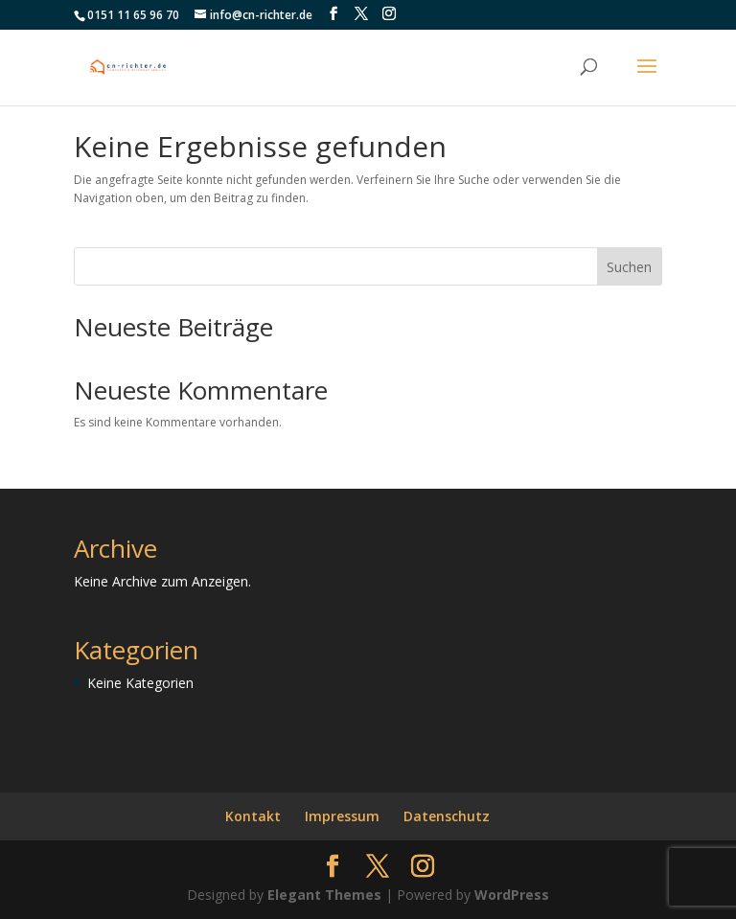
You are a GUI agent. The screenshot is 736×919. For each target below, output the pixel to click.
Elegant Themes (324, 894)
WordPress (511, 894)
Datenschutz (446, 816)
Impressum (342, 816)
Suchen (629, 267)
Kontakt (253, 816)
